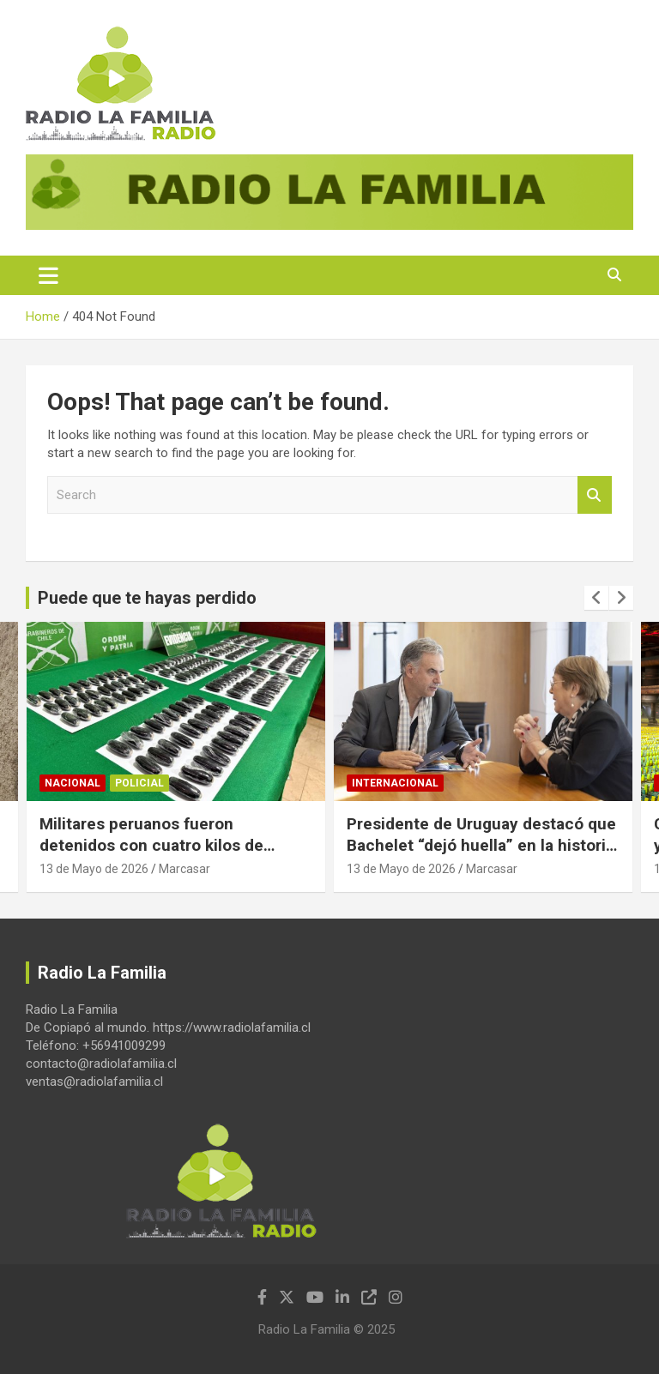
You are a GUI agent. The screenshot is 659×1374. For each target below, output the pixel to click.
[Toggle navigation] (48, 275)
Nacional (72, 783)
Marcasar (184, 869)
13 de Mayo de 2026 (93, 869)
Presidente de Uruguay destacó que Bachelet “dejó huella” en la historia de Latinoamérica (481, 845)
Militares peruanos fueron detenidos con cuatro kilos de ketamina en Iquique (151, 845)
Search (594, 495)
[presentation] (596, 598)
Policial (139, 783)
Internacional (395, 783)
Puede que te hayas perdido (147, 598)
